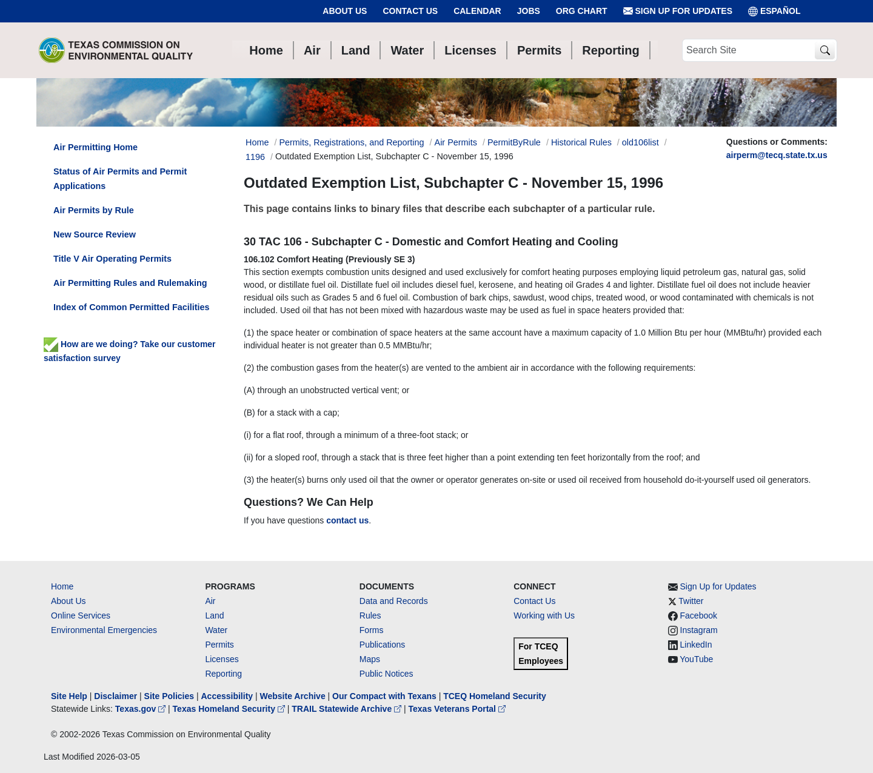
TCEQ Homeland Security (494, 696)
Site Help (69, 696)
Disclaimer (115, 696)
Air (210, 601)
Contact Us (410, 11)
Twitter (690, 601)
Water (216, 630)
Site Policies (169, 696)
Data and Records (394, 601)
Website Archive (293, 696)
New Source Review (94, 234)
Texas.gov (141, 709)
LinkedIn (696, 644)
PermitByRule (514, 142)
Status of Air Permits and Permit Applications (120, 179)
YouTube (696, 659)
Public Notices (386, 673)
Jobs (528, 11)
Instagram (699, 630)
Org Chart (581, 11)
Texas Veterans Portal (457, 709)
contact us (347, 520)
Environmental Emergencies (104, 630)
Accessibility (228, 696)
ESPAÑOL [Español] (774, 11)
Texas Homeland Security (230, 709)
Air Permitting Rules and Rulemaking (130, 283)
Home (62, 586)
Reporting (223, 673)
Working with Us (544, 615)
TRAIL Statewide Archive (348, 709)
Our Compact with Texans (384, 696)
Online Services (80, 615)
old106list (640, 142)
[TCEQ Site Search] (824, 50)
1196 (255, 157)
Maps (370, 659)
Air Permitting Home (95, 147)
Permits (219, 644)
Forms (372, 630)
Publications (383, 644)
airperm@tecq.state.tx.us (777, 155)
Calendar (477, 11)
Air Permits (456, 142)
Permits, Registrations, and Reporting (351, 142)
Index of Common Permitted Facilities (131, 307)
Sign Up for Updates (677, 11)
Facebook (698, 615)
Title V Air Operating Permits (112, 259)
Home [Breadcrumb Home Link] (257, 142)
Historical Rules (581, 142)
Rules (370, 615)
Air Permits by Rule (93, 210)
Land (214, 615)
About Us (345, 11)
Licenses (221, 659)
